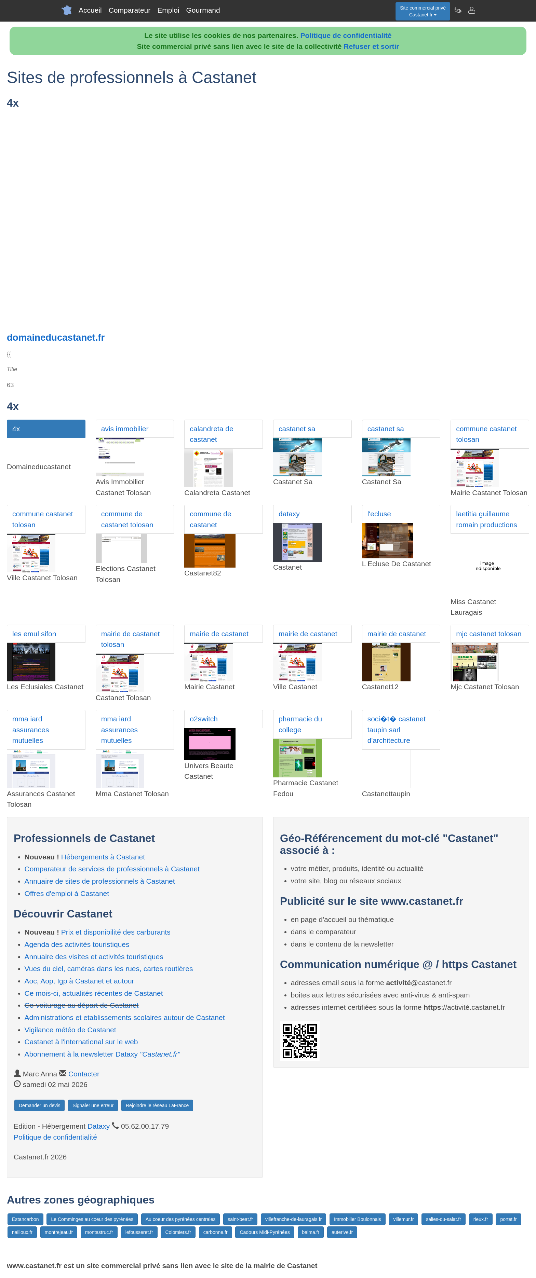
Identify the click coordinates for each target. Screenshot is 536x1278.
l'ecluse (379, 514)
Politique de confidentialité (346, 35)
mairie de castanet (219, 634)
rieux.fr (480, 1219)
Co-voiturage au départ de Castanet (82, 1005)
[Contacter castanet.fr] (471, 10)
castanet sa (297, 429)
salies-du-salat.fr (443, 1219)
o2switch (204, 719)
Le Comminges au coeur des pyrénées (92, 1219)
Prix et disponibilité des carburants (116, 932)
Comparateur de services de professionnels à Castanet (112, 869)
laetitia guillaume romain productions (486, 519)
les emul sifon (34, 634)
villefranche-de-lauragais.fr (293, 1219)
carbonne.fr (215, 1232)
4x (16, 429)
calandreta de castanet (211, 434)
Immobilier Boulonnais (357, 1219)
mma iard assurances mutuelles (30, 729)
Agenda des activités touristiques (77, 944)
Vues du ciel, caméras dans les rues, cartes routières (109, 969)
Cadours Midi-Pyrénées (265, 1232)
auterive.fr (342, 1232)
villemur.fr (403, 1219)
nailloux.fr (22, 1232)
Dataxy (99, 1126)
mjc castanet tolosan (488, 634)
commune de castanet (210, 519)
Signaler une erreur (92, 1105)
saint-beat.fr (240, 1219)
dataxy (289, 514)
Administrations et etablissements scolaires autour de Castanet (125, 1017)
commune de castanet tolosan (127, 519)
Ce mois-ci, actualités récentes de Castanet (94, 993)
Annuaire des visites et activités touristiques (94, 957)
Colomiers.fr (178, 1232)
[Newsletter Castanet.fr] (458, 10)
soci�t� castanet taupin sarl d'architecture (396, 729)
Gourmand (203, 10)
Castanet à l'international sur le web (81, 1042)
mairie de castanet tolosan (130, 639)
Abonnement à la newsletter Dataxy (102, 1054)
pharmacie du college (300, 724)
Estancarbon (25, 1219)
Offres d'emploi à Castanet (67, 893)
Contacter (83, 1074)
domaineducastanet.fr (56, 337)
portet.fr (508, 1219)
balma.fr (311, 1232)
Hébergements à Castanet (103, 857)
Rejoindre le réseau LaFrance (157, 1105)
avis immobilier (125, 429)
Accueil (90, 10)
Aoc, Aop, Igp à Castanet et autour (79, 981)
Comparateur (130, 10)
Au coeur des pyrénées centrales (181, 1219)
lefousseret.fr (139, 1232)
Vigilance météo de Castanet (70, 1030)
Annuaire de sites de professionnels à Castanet (100, 881)
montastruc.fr (99, 1232)
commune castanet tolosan (486, 434)
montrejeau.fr (59, 1232)
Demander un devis (39, 1105)
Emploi (168, 10)
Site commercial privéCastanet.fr (423, 11)
